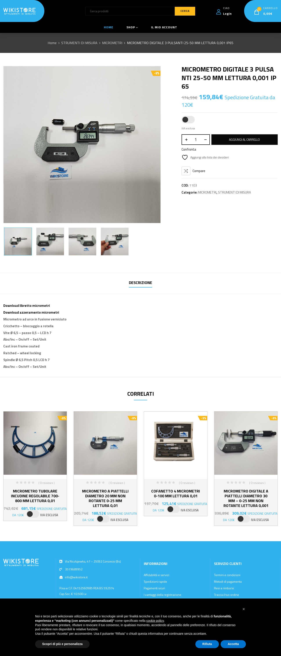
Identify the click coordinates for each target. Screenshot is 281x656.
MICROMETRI (112, 42)
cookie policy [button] (155, 620)
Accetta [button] (233, 644)
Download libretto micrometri (26, 305)
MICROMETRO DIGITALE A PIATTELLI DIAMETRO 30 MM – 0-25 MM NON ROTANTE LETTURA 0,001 (245, 498)
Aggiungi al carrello (244, 139)
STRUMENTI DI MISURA (79, 42)
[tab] (140, 283)
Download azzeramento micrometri (31, 312)
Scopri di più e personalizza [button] (62, 644)
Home (52, 42)
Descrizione (140, 283)
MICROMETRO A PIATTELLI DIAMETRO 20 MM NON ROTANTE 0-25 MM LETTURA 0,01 (105, 498)
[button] (243, 609)
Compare (199, 170)
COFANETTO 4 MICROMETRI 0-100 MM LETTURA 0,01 (175, 493)
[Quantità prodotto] (195, 139)
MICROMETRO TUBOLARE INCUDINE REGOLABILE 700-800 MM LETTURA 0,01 (35, 496)
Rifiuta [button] (207, 644)
